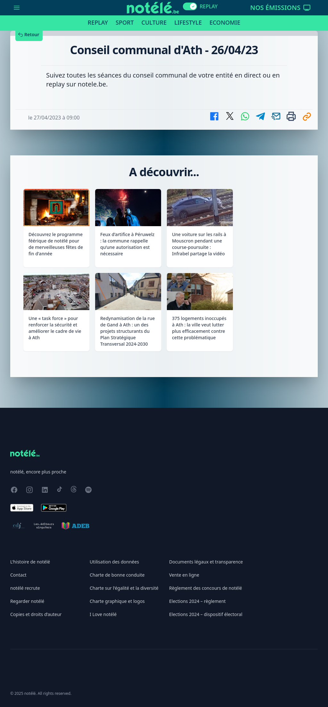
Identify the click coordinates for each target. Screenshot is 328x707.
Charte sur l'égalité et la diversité (124, 588)
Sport (125, 22)
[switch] (190, 6)
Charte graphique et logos (117, 601)
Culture (154, 22)
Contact (18, 575)
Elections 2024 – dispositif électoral (205, 614)
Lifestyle (188, 22)
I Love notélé (103, 614)
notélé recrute (25, 588)
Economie (224, 22)
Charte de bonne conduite (117, 575)
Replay (98, 22)
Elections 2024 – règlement (197, 601)
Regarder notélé (27, 601)
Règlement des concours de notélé (205, 588)
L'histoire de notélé (30, 562)
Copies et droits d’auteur (36, 614)
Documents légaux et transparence (206, 562)
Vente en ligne (184, 575)
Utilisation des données (114, 562)
